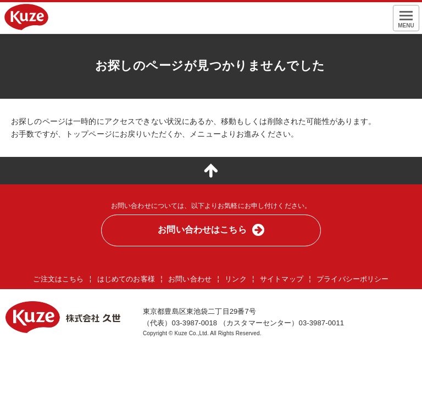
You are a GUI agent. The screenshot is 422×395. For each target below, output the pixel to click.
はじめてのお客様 (126, 279)
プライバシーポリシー (352, 279)
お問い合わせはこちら (202, 229)
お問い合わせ (190, 279)
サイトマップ (281, 279)
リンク (235, 279)
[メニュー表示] (406, 18)
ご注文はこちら (58, 279)
